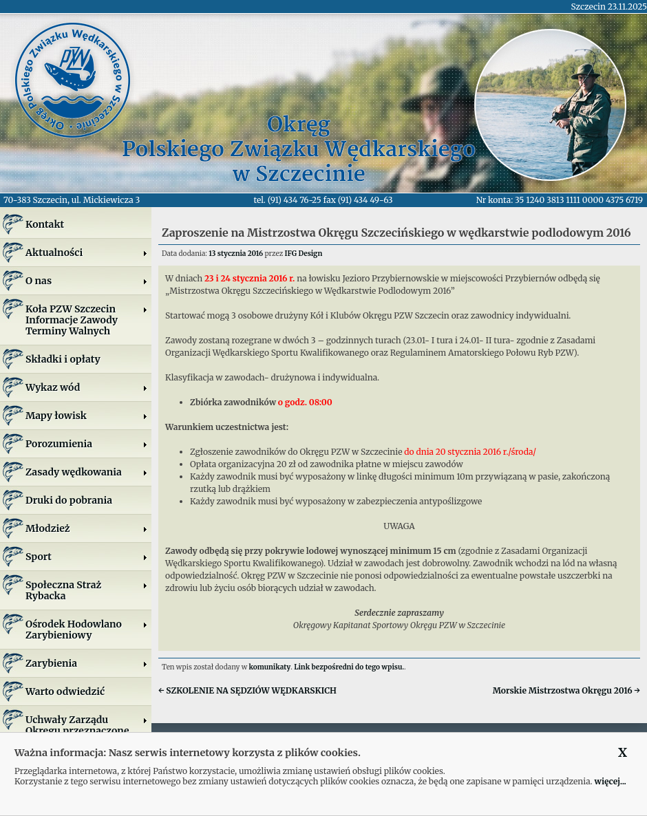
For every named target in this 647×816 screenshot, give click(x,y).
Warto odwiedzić (65, 691)
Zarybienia (86, 663)
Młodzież (86, 528)
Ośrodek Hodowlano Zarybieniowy (86, 629)
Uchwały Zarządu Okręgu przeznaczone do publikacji (86, 730)
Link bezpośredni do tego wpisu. (349, 667)
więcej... (610, 781)
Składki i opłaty (62, 359)
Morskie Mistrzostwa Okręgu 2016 (566, 690)
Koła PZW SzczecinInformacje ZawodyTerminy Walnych (86, 320)
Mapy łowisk (86, 415)
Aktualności (86, 252)
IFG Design (304, 253)
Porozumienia (86, 444)
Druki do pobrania (68, 500)
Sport (86, 556)
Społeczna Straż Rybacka (86, 590)
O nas (86, 281)
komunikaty (270, 667)
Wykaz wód (86, 387)
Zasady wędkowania (86, 472)
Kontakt (44, 224)
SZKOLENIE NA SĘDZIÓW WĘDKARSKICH (247, 690)
